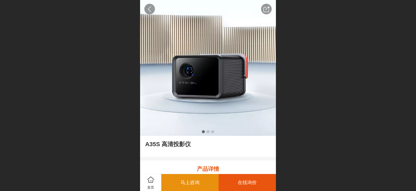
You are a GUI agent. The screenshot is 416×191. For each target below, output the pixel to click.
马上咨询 (190, 182)
